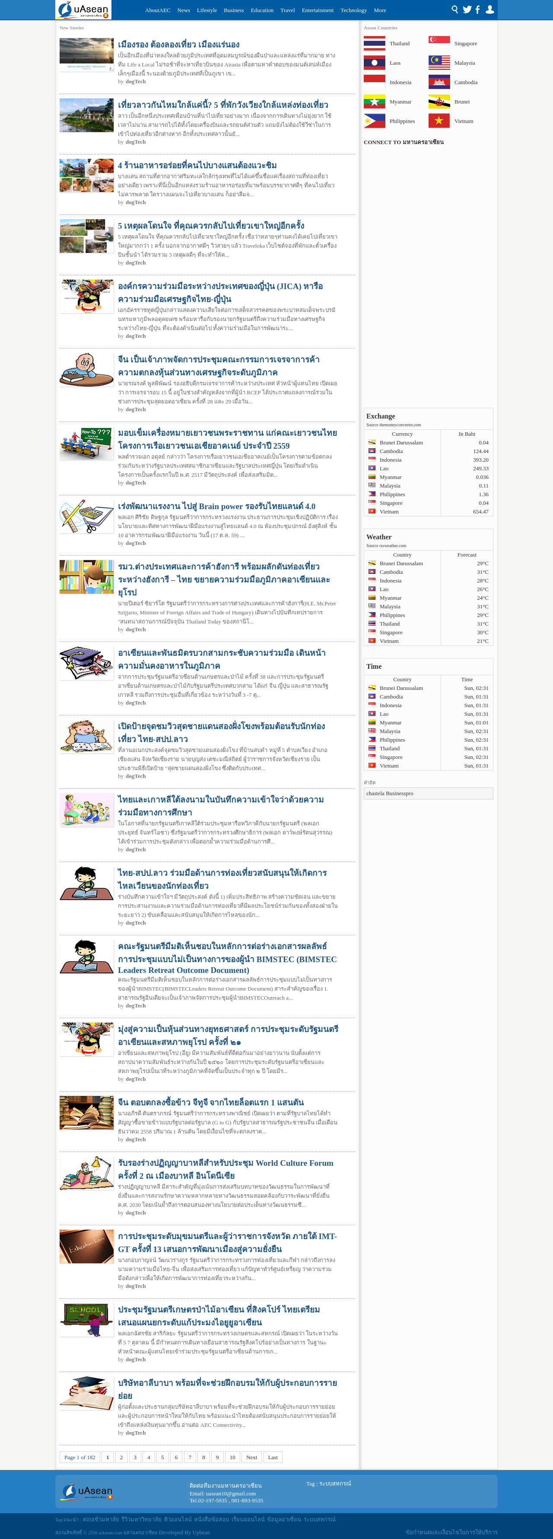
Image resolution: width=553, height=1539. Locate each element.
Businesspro (399, 793)
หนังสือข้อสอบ (211, 1519)
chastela (375, 793)
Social (471, 10)
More (380, 10)
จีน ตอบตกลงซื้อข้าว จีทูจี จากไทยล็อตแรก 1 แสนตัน (211, 1102)
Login (489, 10)
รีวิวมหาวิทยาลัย (141, 1519)
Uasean (83, 9)
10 (232, 1457)
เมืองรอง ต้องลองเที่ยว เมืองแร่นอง (178, 44)
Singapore (465, 43)
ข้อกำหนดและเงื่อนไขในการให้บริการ (452, 1532)
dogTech (136, 81)
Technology (353, 10)
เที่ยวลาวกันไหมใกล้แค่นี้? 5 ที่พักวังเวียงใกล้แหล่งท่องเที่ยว (223, 105)
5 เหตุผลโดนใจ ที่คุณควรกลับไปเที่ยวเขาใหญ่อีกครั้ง (211, 225)
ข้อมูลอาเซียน (284, 1519)
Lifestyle (207, 10)
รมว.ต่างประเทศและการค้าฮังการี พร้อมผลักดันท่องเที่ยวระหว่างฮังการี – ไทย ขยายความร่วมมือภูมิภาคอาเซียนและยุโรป (224, 579)
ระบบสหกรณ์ (335, 1483)
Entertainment (318, 10)
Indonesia (401, 82)
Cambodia (465, 82)
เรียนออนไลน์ (248, 1519)
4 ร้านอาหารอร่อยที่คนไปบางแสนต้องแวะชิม (197, 165)
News (184, 10)
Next (251, 1457)
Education (262, 10)
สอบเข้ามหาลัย (101, 1519)
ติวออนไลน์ (178, 1519)
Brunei (462, 101)
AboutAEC (158, 10)
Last (273, 1457)
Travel (287, 10)
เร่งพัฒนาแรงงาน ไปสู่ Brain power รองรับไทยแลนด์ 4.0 (216, 506)
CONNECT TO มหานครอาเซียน (404, 142)
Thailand (400, 43)
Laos (395, 63)
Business (234, 10)
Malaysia (464, 63)
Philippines (401, 121)
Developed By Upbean (184, 1532)
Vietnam (464, 121)
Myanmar (401, 101)
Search (454, 10)
